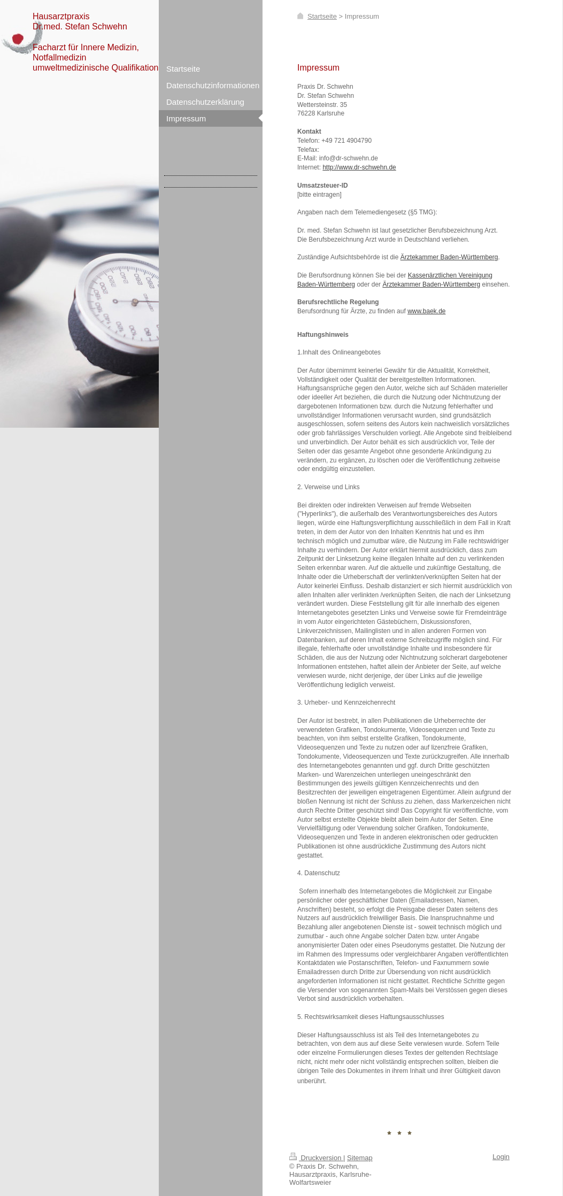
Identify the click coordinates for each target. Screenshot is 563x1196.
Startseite (322, 16)
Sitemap (360, 1158)
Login (501, 1157)
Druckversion (316, 1158)
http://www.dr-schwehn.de (359, 167)
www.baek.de (426, 311)
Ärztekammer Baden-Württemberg (449, 257)
